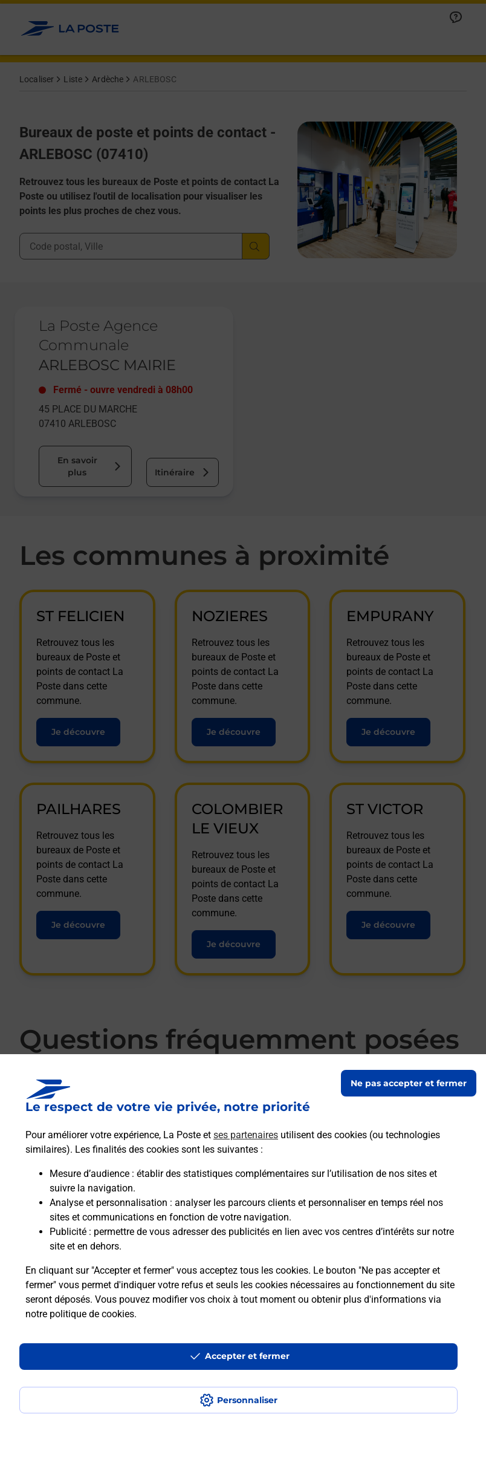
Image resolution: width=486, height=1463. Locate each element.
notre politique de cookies (79, 1314)
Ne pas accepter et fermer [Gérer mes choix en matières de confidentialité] (409, 1083)
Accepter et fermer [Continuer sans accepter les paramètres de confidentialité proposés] (247, 1356)
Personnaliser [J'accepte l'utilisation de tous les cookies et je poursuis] (247, 1400)
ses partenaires (245, 1135)
